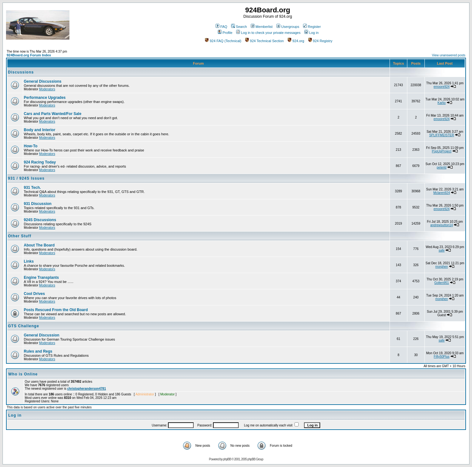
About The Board (39, 245)
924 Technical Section (264, 41)
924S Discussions (40, 220)
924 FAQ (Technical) (223, 41)
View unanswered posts (448, 55)
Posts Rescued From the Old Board (56, 310)
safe (442, 250)
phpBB (227, 459)
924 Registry (320, 41)
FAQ (221, 27)
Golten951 (441, 283)
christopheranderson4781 (86, 388)
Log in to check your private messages (268, 33)
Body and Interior (39, 130)
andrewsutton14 (441, 225)
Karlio (441, 103)
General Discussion (41, 335)
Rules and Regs (38, 351)
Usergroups (287, 27)
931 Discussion (37, 204)
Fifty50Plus (441, 356)
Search (239, 27)
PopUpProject (441, 151)
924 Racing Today (40, 162)
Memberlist (262, 27)
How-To (30, 146)
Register (312, 27)
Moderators (47, 89)
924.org (296, 41)
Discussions (21, 72)
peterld (442, 167)
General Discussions (42, 81)
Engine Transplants (41, 277)
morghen (441, 266)
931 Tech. (32, 187)
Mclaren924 (441, 193)
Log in (311, 33)
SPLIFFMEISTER (441, 135)
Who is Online (23, 374)
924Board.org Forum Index (29, 55)
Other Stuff (19, 236)
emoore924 (442, 86)
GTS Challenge (23, 326)
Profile (225, 33)
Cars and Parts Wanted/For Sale (52, 114)
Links (29, 261)
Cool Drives (34, 293)
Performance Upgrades (45, 97)
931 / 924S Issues (26, 178)
